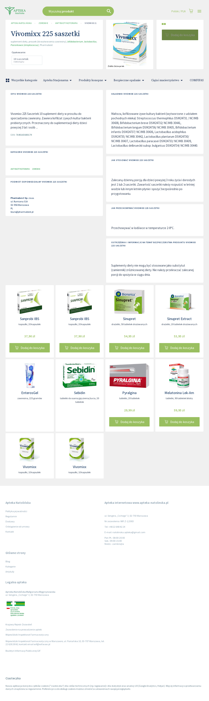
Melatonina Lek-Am (179, 392)
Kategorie (11, 566)
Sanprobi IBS (29, 318)
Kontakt (10, 531)
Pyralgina (129, 392)
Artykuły (10, 571)
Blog (8, 561)
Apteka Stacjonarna (58, 80)
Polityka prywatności (16, 511)
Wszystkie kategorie (22, 80)
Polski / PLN (178, 11)
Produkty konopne (93, 80)
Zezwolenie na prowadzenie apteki (24, 629)
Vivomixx (29, 466)
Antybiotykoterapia (66, 23)
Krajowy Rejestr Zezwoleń (19, 624)
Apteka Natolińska (21, 23)
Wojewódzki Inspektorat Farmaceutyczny (27, 634)
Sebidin (79, 392)
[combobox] (88, 11)
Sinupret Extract (179, 318)
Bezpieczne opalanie (129, 80)
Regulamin (11, 516)
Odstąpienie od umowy (18, 526)
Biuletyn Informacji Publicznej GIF (23, 650)
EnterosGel (29, 392)
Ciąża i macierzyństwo (168, 80)
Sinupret (129, 318)
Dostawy (10, 521)
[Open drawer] (199, 11)
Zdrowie (43, 23)
